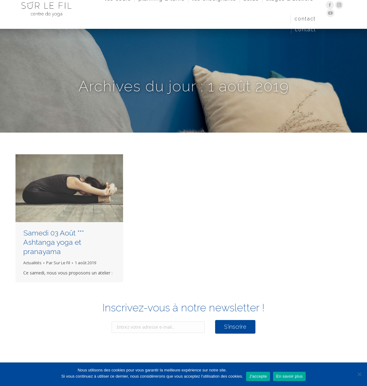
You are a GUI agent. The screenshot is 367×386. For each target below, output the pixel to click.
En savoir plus (289, 376)
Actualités (32, 262)
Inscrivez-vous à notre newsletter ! (183, 307)
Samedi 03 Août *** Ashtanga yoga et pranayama (53, 242)
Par (58, 262)
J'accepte (258, 376)
